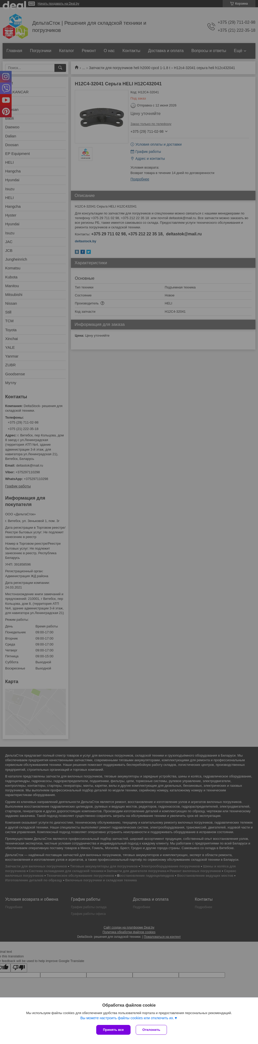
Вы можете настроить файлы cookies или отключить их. (127, 1018)
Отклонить (151, 1030)
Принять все (113, 1030)
